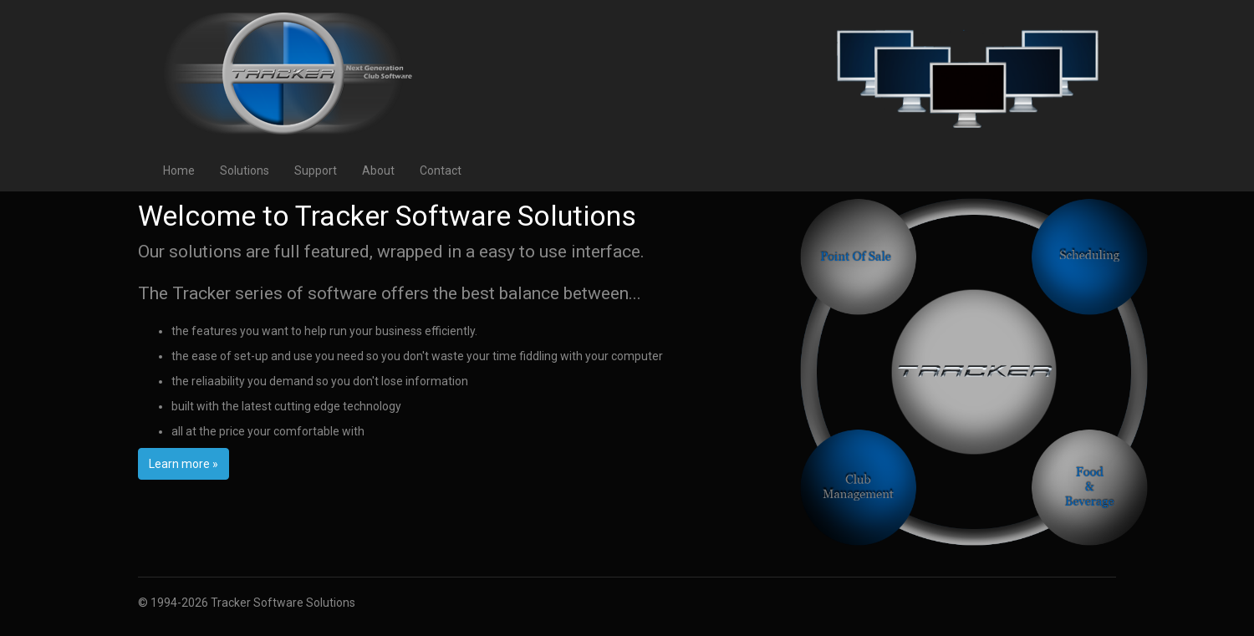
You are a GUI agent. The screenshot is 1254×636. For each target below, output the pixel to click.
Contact (440, 170)
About (378, 170)
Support (315, 170)
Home (179, 170)
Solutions (244, 170)
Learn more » (183, 464)
